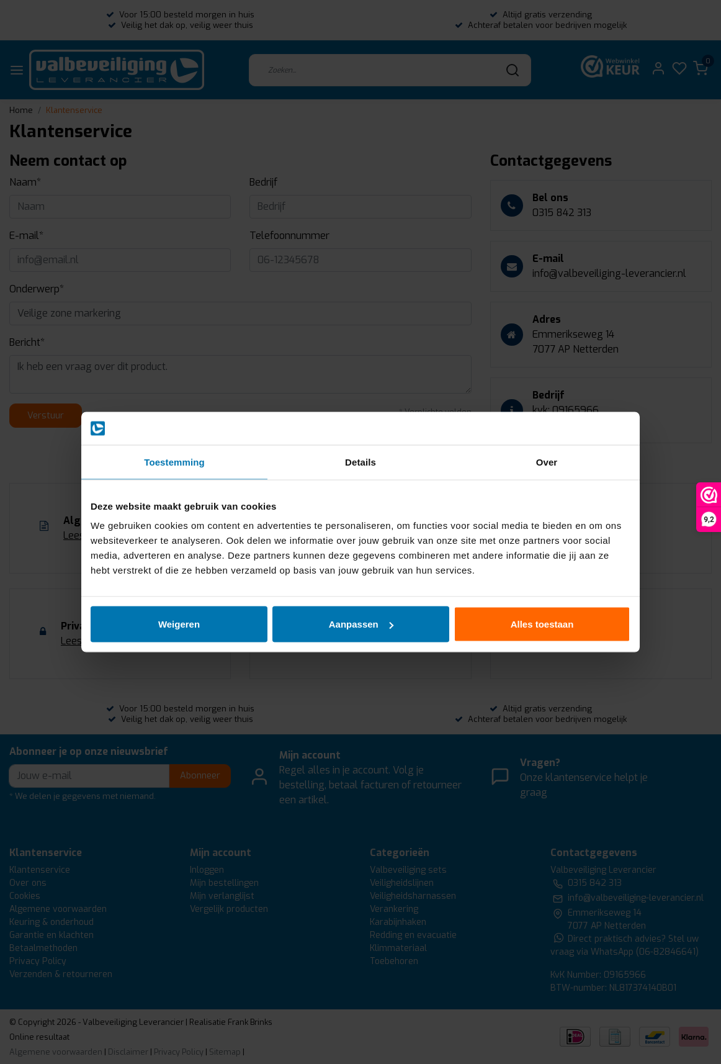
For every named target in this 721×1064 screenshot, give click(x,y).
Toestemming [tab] (174, 461)
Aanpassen (361, 624)
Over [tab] (547, 461)
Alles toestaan (542, 624)
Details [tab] (360, 461)
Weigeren (179, 624)
